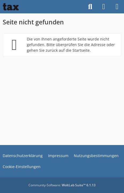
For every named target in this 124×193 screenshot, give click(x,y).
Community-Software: (62, 185)
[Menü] (117, 6)
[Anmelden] (103, 6)
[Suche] (90, 6)
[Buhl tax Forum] (11, 6)
